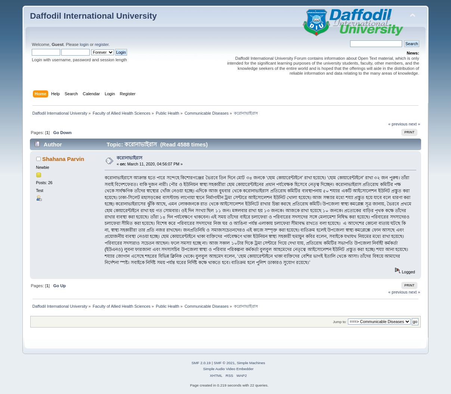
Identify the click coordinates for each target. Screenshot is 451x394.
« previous (398, 124)
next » (414, 124)
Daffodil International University (93, 16)
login (84, 44)
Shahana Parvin (63, 159)
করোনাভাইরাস (129, 158)
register (102, 44)
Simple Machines (251, 363)
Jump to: (340, 322)
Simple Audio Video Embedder (228, 369)
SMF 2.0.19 (201, 363)
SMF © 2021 (224, 363)
